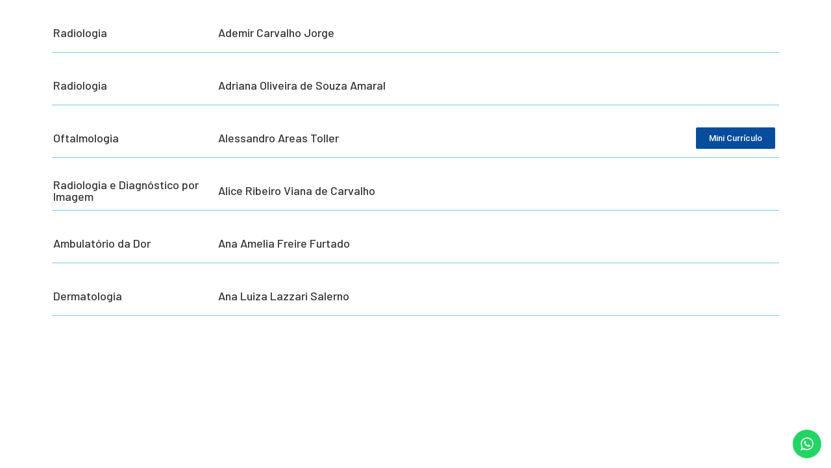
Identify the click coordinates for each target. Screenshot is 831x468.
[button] (803, 450)
